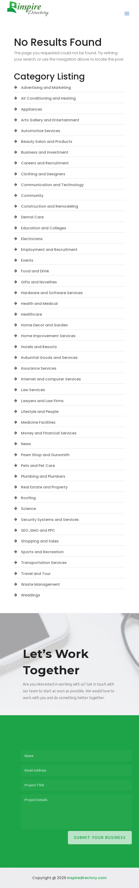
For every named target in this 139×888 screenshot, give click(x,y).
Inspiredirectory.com (87, 878)
